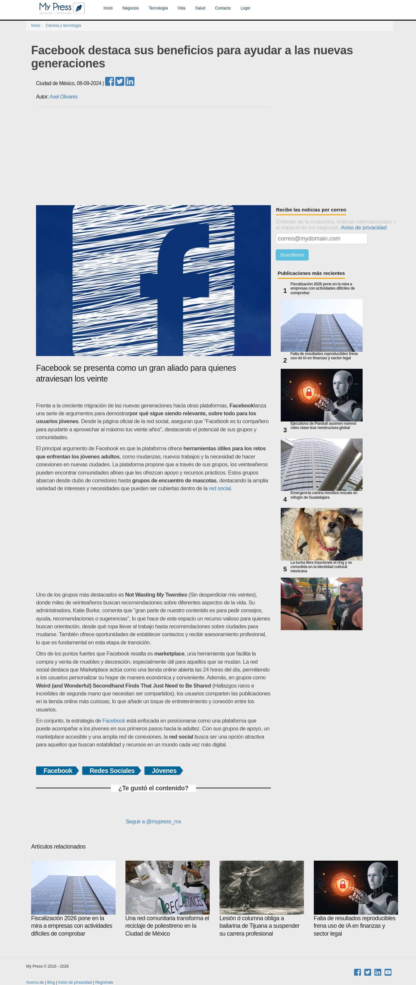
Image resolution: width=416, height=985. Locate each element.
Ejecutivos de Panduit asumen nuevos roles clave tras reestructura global (323, 425)
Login (245, 8)
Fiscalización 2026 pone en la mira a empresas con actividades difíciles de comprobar (323, 288)
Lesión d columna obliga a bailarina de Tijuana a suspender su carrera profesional (261, 899)
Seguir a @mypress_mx (153, 821)
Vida (181, 8)
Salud (200, 8)
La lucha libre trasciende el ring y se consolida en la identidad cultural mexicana (321, 567)
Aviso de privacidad (364, 227)
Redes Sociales (112, 770)
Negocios (131, 8)
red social (220, 488)
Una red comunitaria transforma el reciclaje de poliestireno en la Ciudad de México (167, 899)
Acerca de (35, 982)
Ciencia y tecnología (63, 25)
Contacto (223, 8)
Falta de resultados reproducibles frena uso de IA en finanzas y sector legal (324, 356)
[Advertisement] (214, 156)
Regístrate (104, 982)
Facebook (113, 721)
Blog (51, 982)
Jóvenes (164, 770)
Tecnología (158, 8)
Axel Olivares (64, 96)
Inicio (108, 8)
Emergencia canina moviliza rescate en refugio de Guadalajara (324, 495)
